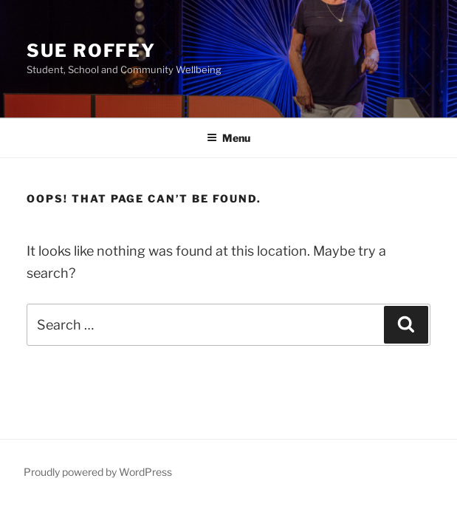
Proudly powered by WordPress (98, 472)
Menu (228, 138)
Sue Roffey (91, 50)
